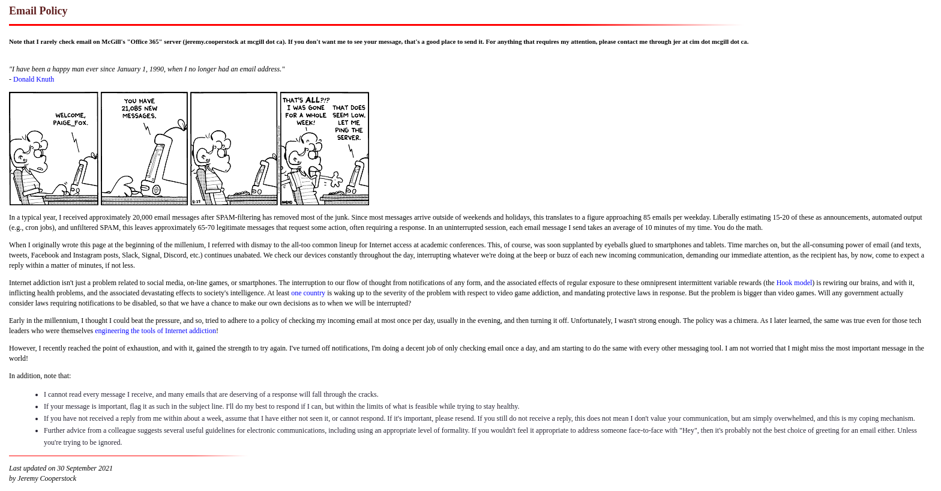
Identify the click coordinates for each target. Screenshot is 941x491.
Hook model (795, 283)
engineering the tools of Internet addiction (155, 331)
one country (308, 293)
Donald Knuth (33, 79)
